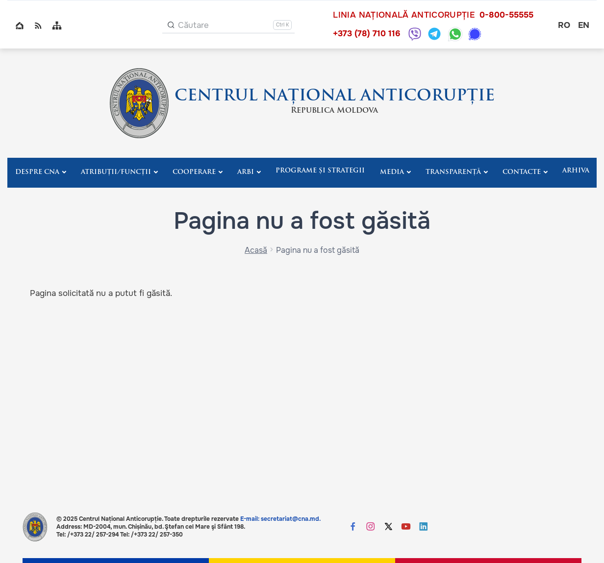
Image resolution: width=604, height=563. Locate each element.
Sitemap (57, 25)
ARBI (245, 172)
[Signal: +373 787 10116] (475, 34)
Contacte (522, 172)
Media (392, 172)
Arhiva (575, 171)
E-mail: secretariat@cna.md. (280, 519)
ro (564, 25)
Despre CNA (37, 172)
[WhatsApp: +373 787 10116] (455, 34)
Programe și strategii (320, 171)
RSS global (38, 25)
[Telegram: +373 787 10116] (434, 33)
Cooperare (194, 172)
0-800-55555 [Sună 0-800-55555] (506, 15)
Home (20, 25)
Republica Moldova (334, 111)
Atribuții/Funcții (116, 172)
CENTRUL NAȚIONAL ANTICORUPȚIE (335, 96)
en (583, 25)
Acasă (256, 250)
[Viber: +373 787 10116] (414, 33)
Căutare (193, 25)
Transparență (453, 172)
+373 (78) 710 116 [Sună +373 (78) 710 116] (366, 33)
